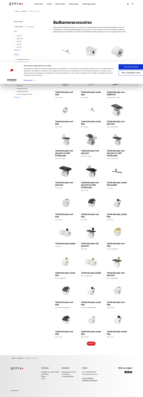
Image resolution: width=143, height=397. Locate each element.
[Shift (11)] (15, 42)
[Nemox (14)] (15, 39)
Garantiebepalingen (68, 376)
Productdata (66, 374)
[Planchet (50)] (15, 68)
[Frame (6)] (15, 47)
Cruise (43, 378)
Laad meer (91, 343)
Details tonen (28, 18)
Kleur (15, 78)
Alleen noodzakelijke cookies (127, 11)
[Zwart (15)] (15, 86)
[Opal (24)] (15, 36)
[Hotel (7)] (15, 44)
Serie (15, 31)
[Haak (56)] (15, 65)
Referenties (44, 374)
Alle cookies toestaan (128, 5)
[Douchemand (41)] (15, 71)
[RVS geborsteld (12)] (15, 89)
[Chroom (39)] (15, 83)
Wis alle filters (30, 26)
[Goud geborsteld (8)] (15, 92)
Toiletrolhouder (19, 26)
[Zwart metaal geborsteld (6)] (15, 94)
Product (16, 54)
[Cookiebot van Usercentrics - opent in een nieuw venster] (12, 18)
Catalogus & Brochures (69, 372)
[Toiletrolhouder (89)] (15, 62)
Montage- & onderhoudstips (50, 372)
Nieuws (43, 376)
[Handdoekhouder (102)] (15, 60)
